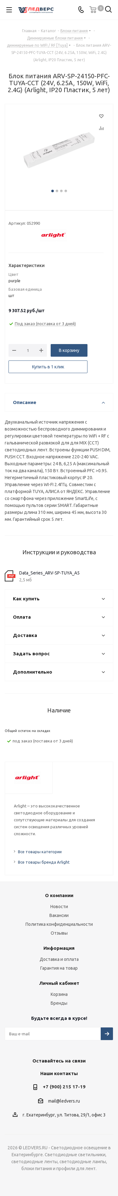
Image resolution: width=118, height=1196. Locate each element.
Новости (59, 906)
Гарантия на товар (59, 968)
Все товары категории (40, 851)
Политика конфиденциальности (59, 924)
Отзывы (59, 933)
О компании (59, 895)
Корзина (59, 994)
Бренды (59, 1003)
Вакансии (59, 915)
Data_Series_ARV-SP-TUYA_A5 (49, 572)
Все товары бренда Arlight (44, 862)
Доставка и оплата (59, 959)
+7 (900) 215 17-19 (64, 1086)
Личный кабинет (59, 983)
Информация (59, 948)
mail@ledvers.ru (64, 1101)
